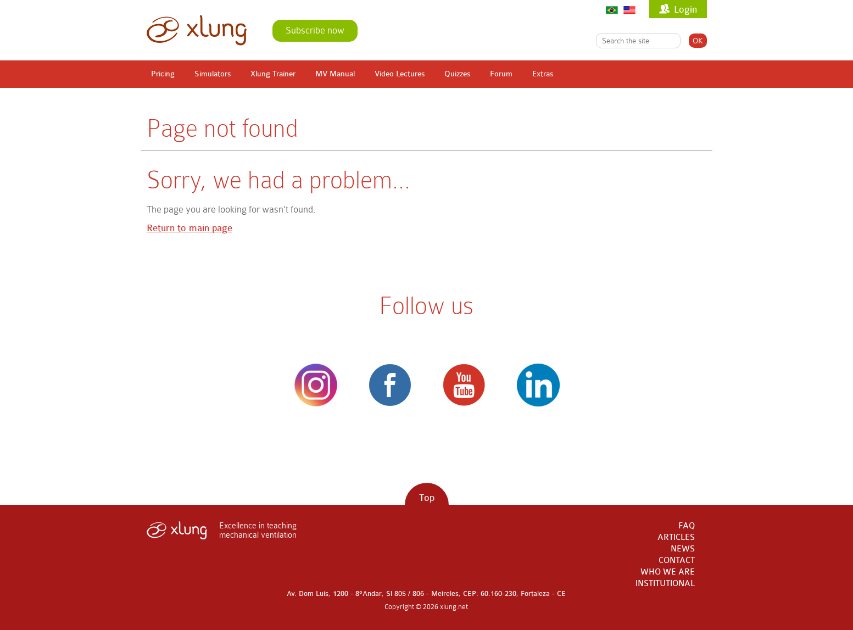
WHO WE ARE (667, 572)
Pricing (163, 74)
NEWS (683, 549)
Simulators (212, 74)
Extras (542, 74)
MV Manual (335, 74)
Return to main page (189, 228)
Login (685, 9)
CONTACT (677, 560)
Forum (501, 74)
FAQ (686, 526)
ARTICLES (676, 537)
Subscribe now (315, 30)
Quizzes (457, 74)
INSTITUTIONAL (665, 583)
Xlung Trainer (273, 74)
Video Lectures (400, 74)
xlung (197, 30)
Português (612, 9)
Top (426, 498)
